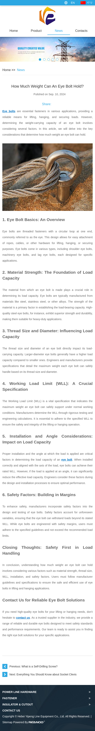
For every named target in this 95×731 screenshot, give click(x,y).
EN (73, 2)
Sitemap (7, 722)
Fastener (9, 698)
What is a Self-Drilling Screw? (39, 666)
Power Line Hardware (19, 692)
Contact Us (11, 710)
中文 (90, 2)
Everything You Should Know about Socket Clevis (46, 674)
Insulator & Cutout (17, 704)
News (59, 30)
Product (36, 30)
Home (14, 30)
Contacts (81, 30)
